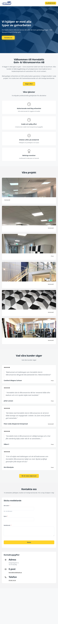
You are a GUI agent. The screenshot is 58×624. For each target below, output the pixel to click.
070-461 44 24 (12, 580)
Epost (6, 516)
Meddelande (7, 525)
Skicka (29, 542)
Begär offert (29, 84)
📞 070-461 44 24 (50, 3)
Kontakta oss (8, 38)
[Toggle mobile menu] (28, 3)
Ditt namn (7, 505)
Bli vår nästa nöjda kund (29, 476)
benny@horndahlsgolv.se (15, 572)
